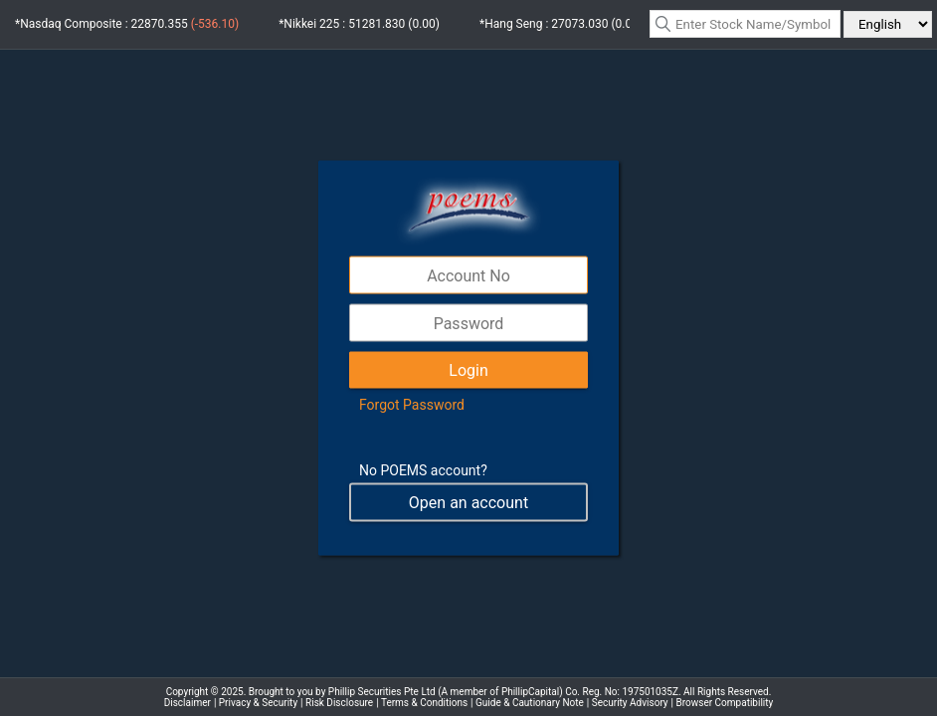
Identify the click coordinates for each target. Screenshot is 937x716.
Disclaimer (187, 702)
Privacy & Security (258, 702)
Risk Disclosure (339, 702)
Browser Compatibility (725, 702)
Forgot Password (412, 405)
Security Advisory (630, 702)
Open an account (468, 502)
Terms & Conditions (424, 702)
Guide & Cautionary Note (529, 702)
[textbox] (745, 24)
